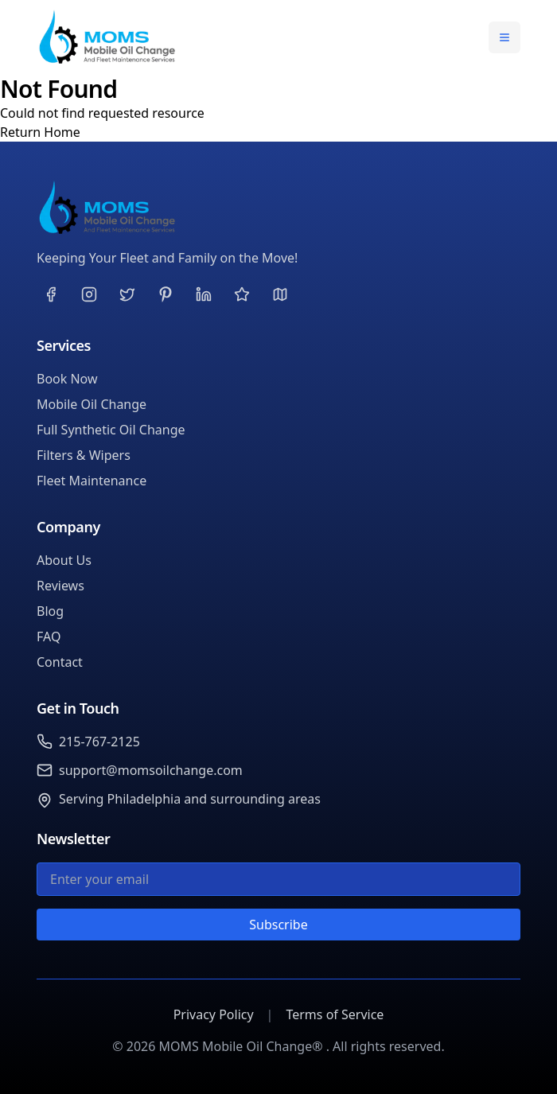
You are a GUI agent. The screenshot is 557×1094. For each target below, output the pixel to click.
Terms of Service (335, 1014)
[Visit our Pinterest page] (165, 294)
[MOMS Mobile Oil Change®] (278, 208)
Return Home (40, 132)
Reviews (60, 585)
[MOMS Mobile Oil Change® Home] (107, 37)
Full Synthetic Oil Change (111, 429)
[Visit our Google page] (280, 294)
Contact (60, 662)
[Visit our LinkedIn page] (203, 294)
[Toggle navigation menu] (504, 37)
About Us (64, 560)
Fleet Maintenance (91, 480)
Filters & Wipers (83, 455)
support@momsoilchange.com (151, 770)
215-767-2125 (99, 741)
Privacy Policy (213, 1014)
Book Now (67, 378)
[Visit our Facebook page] (51, 294)
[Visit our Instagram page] (89, 294)
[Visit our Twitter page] (127, 294)
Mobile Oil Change (91, 404)
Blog (50, 611)
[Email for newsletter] (278, 879)
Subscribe (278, 924)
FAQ (48, 636)
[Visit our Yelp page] (242, 294)
